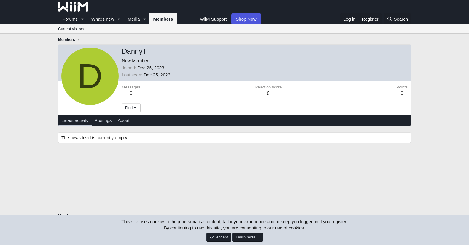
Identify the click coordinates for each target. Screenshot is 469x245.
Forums (70, 19)
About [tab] (123, 120)
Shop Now (246, 19)
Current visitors (71, 29)
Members (163, 19)
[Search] (397, 18)
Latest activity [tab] (75, 120)
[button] (82, 18)
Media (134, 19)
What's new (102, 19)
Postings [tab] (103, 120)
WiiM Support (213, 19)
